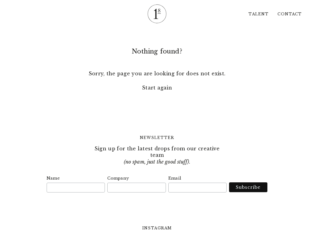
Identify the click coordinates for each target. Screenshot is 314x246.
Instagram (157, 228)
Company (118, 178)
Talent (258, 14)
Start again (157, 87)
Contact (290, 14)
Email (174, 178)
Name (53, 178)
